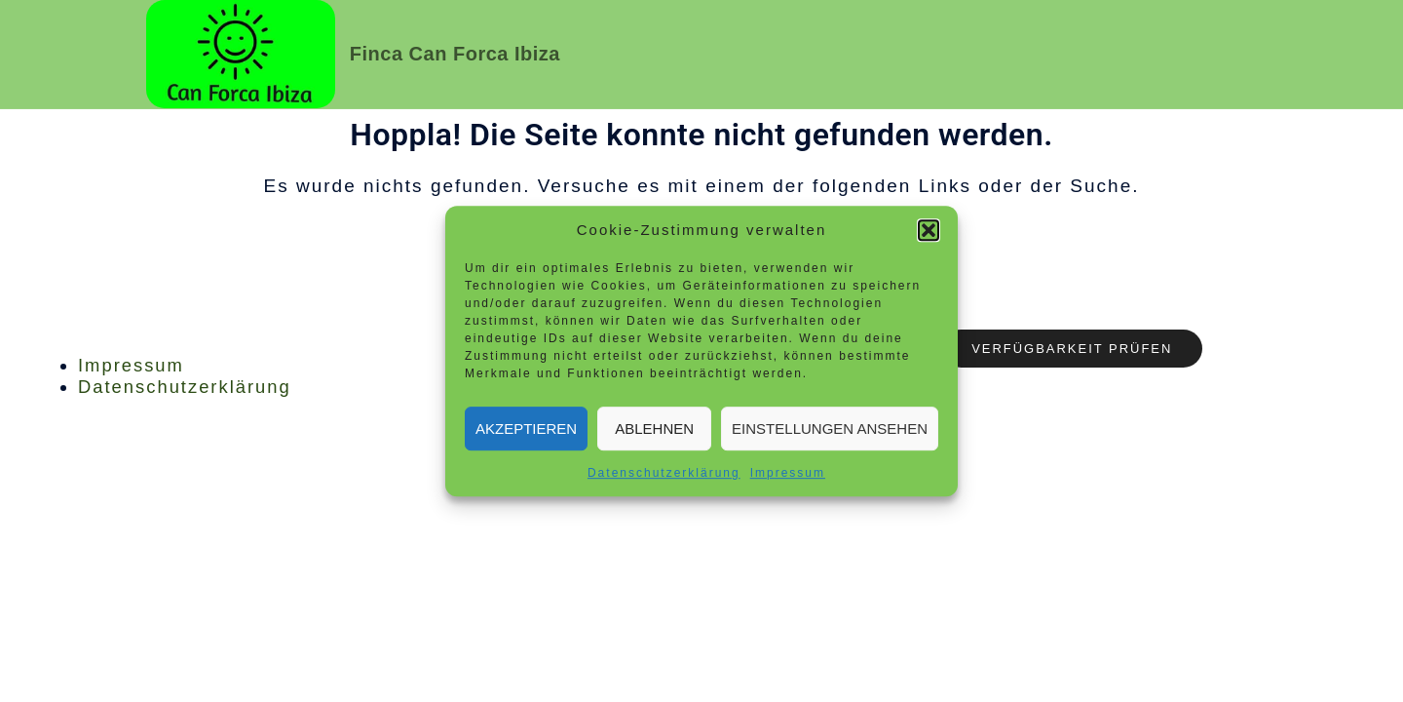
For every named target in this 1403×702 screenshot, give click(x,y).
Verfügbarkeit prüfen (1083, 349)
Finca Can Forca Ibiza (455, 53)
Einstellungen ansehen (830, 428)
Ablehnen (654, 428)
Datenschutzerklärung (664, 473)
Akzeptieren (526, 428)
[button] (928, 230)
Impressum (787, 473)
